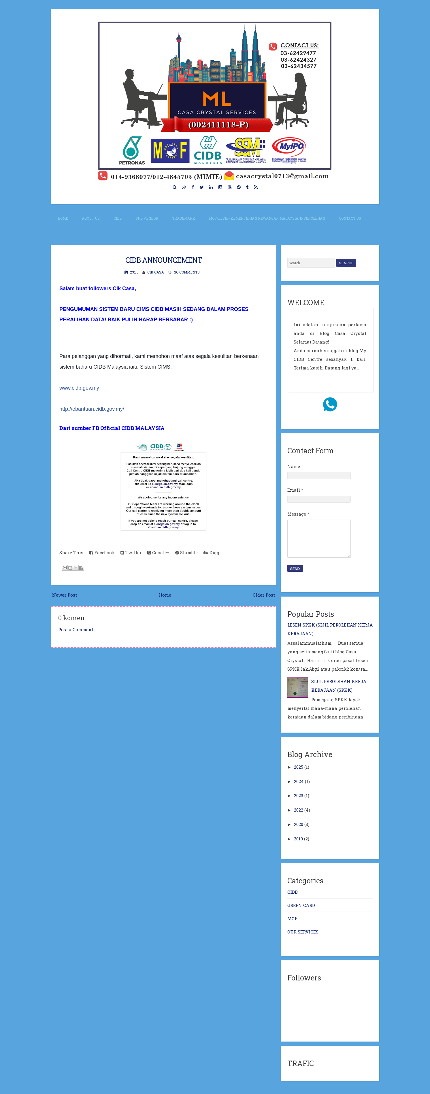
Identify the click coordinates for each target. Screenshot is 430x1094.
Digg (211, 552)
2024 (299, 781)
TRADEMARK (183, 218)
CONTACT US (350, 218)
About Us (91, 218)
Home (63, 218)
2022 (298, 810)
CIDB (118, 218)
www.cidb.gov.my (79, 388)
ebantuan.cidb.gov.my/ (91, 409)
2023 (298, 795)
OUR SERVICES (302, 932)
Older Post (264, 595)
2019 (298, 839)
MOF (292, 918)
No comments (186, 272)
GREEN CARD (301, 905)
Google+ (158, 552)
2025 (298, 767)
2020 (298, 824)
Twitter (131, 552)
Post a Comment (75, 629)
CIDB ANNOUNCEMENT (163, 260)
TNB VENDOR (146, 218)
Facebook (102, 552)
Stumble (186, 552)
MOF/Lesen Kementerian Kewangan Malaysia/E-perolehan (267, 218)
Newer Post (64, 595)
